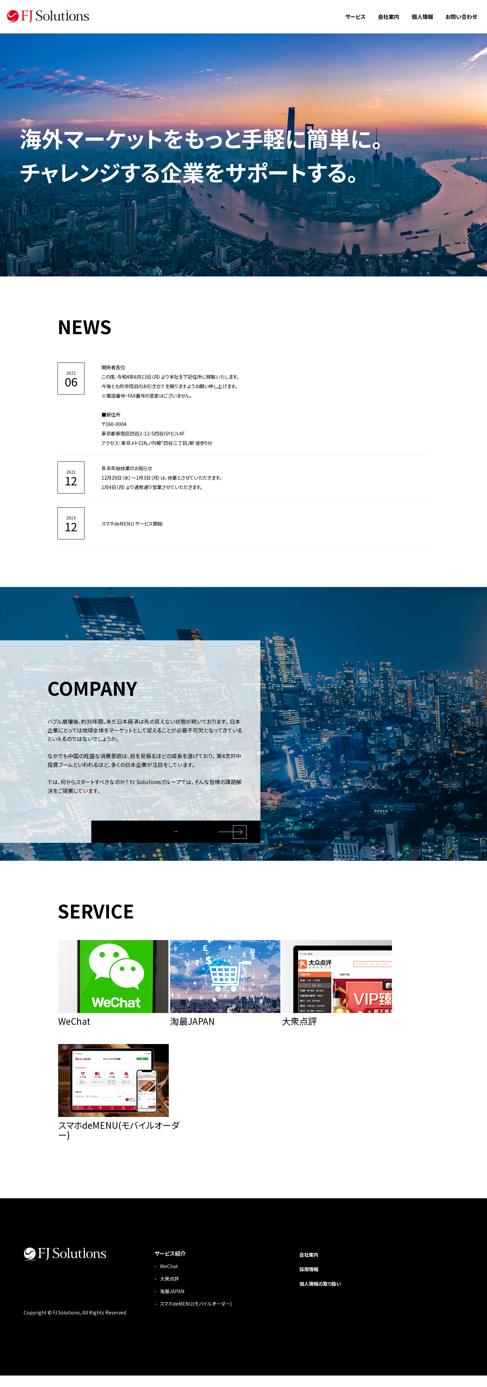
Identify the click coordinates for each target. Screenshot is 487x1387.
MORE (179, 826)
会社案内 (388, 16)
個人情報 (422, 16)
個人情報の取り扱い (317, 1294)
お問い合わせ (461, 16)
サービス (355, 16)
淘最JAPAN (157, 1302)
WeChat (153, 1277)
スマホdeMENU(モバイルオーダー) (185, 1315)
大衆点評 (154, 1290)
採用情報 (304, 1280)
